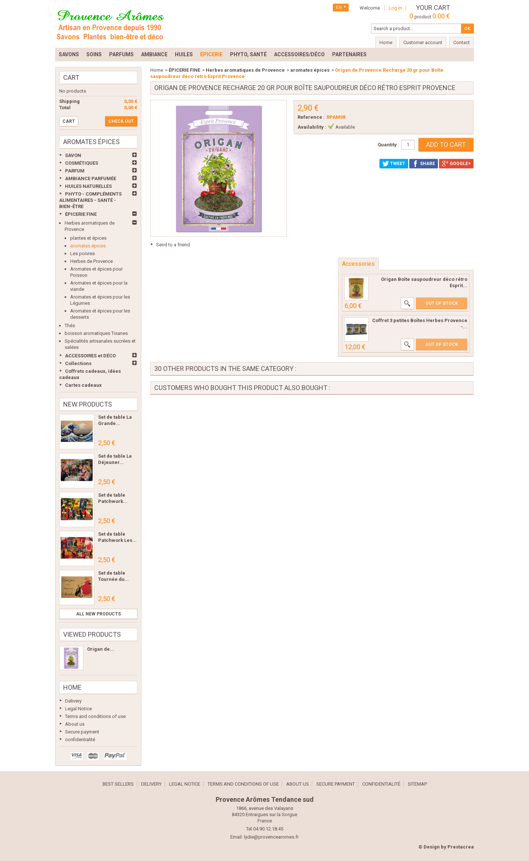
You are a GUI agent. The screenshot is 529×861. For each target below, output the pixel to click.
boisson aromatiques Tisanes (96, 333)
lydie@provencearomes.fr (271, 837)
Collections (78, 363)
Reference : (311, 117)
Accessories (358, 263)
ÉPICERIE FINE (81, 214)
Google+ (456, 163)
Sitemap (417, 784)
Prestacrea (460, 847)
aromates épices (88, 246)
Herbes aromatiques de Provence (245, 70)
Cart (71, 77)
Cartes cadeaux (83, 385)
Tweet (393, 163)
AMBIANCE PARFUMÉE (90, 178)
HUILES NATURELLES (88, 186)
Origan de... (100, 649)
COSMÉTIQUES (81, 163)
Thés (70, 325)
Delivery (73, 701)
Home (72, 687)
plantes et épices (88, 238)
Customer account (422, 42)
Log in (395, 8)
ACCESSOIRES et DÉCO (90, 355)
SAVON (73, 155)
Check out (121, 121)
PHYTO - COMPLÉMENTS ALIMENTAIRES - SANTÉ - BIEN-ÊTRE (90, 200)
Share (423, 163)
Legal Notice (78, 708)
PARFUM (74, 171)
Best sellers (118, 784)
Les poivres (82, 253)
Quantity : (388, 144)
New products (87, 404)
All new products (98, 614)
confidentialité (80, 739)
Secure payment (82, 732)
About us (74, 724)
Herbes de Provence (91, 261)
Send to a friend (173, 244)
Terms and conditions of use (95, 716)
